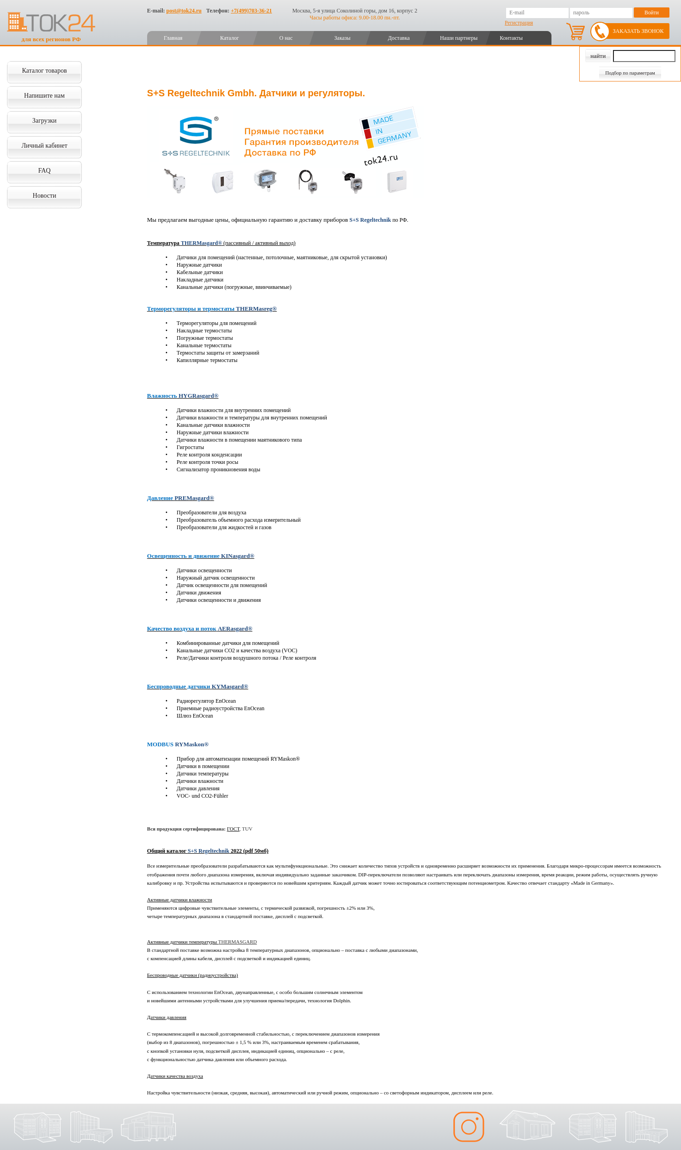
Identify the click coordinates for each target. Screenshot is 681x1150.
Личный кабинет (44, 145)
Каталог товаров (44, 70)
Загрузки (44, 120)
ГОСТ (233, 828)
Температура (164, 243)
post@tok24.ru (183, 10)
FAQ (44, 170)
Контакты (511, 38)
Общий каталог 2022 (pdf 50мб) (207, 851)
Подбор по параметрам (630, 72)
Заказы (342, 38)
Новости (44, 195)
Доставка (399, 38)
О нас (286, 38)
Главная (173, 38)
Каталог (229, 38)
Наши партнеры (458, 38)
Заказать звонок (638, 31)
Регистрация (519, 22)
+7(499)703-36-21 (251, 10)
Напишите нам (44, 95)
